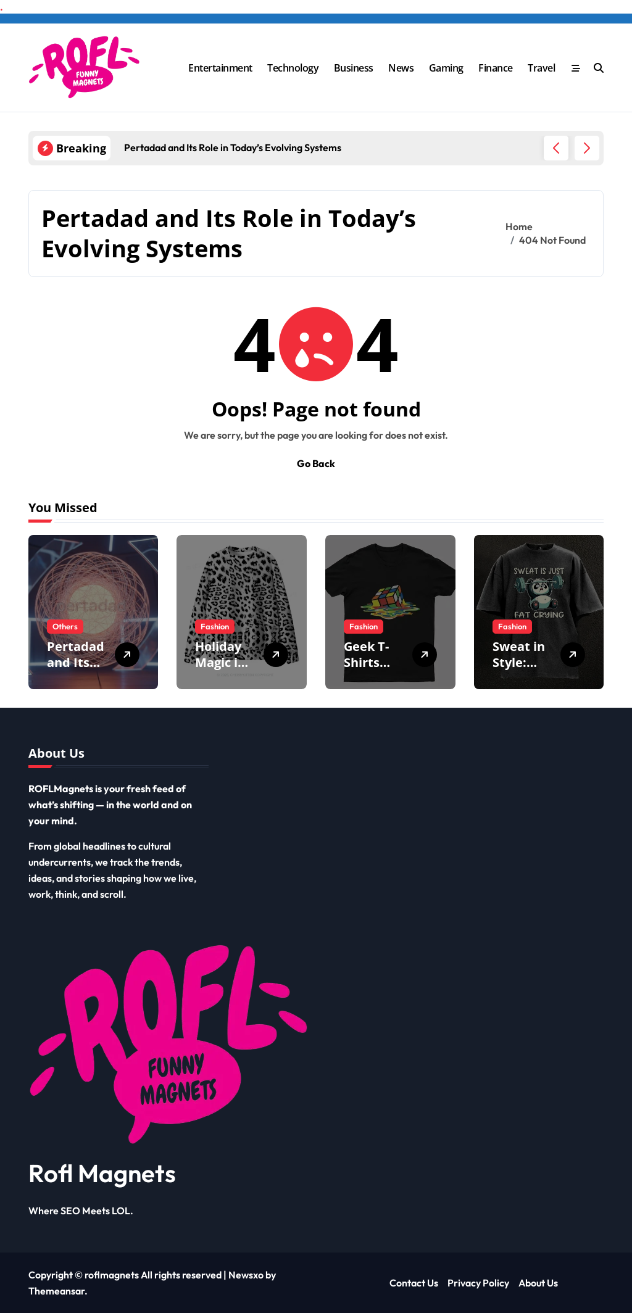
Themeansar (56, 1291)
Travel (541, 68)
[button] (587, 148)
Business (353, 68)
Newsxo (246, 1275)
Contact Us (413, 1283)
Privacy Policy (478, 1283)
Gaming (446, 68)
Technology (292, 68)
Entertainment (220, 68)
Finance (495, 68)
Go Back (316, 463)
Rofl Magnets (102, 1173)
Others (65, 626)
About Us (538, 1283)
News (401, 68)
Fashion (215, 626)
